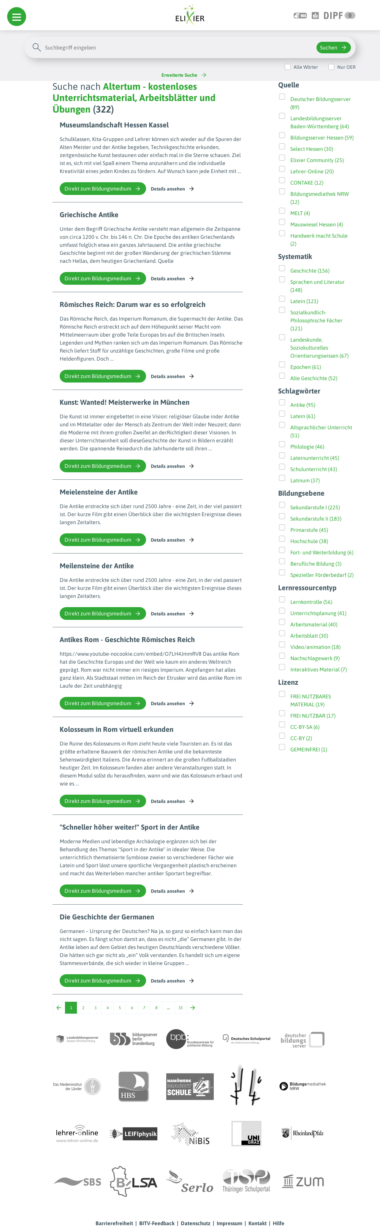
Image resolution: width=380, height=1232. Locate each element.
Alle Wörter (306, 67)
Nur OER (346, 67)
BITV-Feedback (157, 1223)
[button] (16, 16)
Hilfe (278, 1223)
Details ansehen (173, 188)
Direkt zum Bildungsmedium (102, 188)
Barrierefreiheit (114, 1223)
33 (180, 1007)
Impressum (229, 1223)
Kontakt (257, 1223)
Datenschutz (195, 1223)
